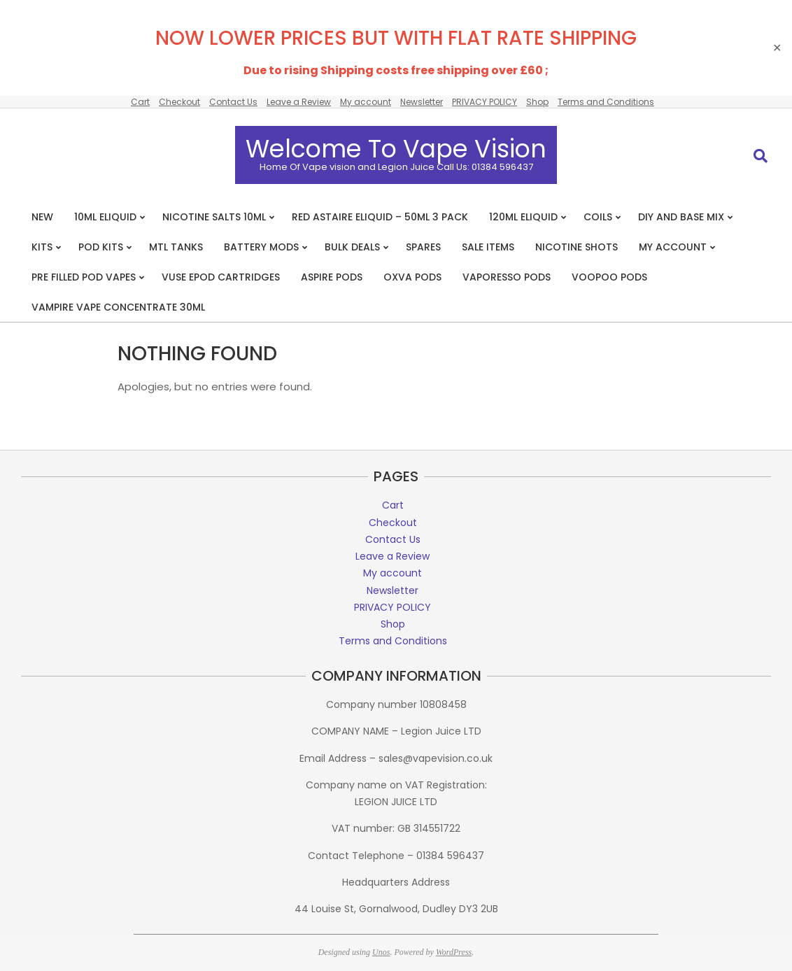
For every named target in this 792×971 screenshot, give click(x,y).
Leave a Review (299, 102)
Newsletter (421, 102)
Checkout (179, 102)
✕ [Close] (777, 48)
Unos (381, 952)
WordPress (454, 952)
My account (365, 102)
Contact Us (233, 102)
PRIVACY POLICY (484, 102)
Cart (140, 102)
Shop (537, 102)
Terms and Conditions (606, 102)
